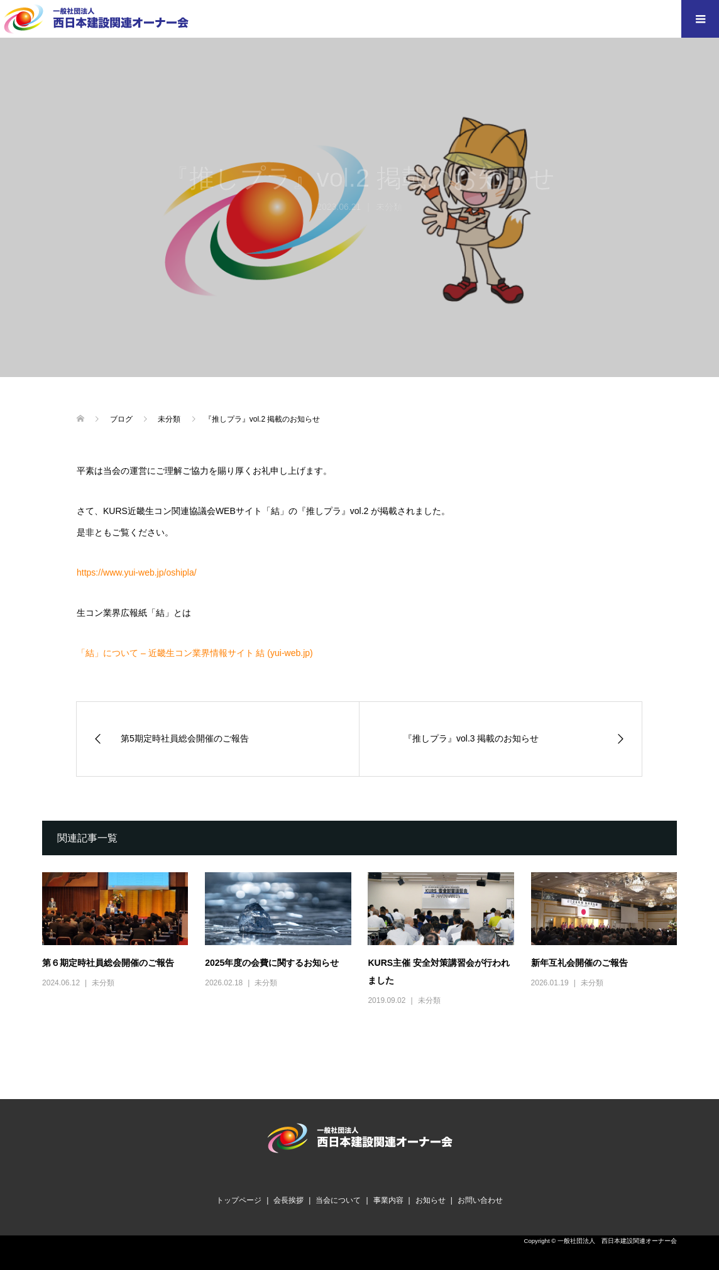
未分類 (103, 982)
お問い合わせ (480, 1200)
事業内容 (388, 1200)
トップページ (238, 1200)
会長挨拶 (288, 1200)
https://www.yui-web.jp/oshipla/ (137, 572)
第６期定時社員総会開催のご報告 (108, 963)
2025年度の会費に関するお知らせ (272, 963)
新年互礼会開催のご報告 (579, 963)
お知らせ (430, 1200)
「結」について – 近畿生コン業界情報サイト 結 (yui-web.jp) (195, 653)
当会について (338, 1200)
